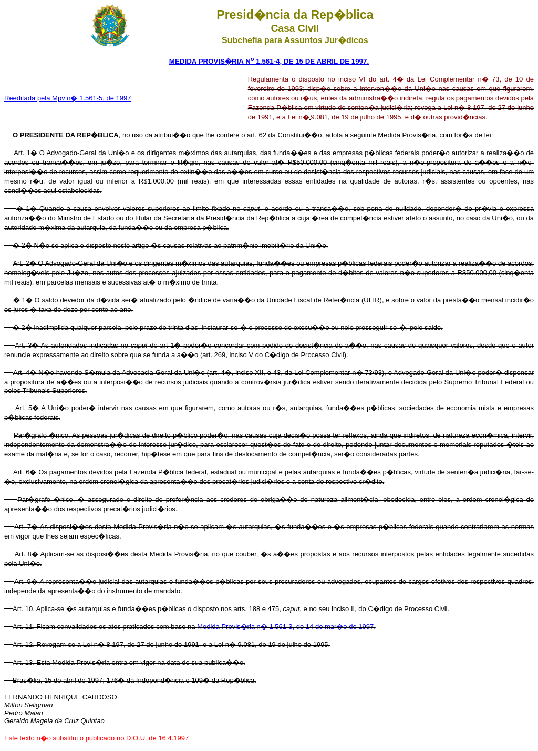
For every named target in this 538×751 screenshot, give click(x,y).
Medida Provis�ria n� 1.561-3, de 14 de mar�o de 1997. (286, 627)
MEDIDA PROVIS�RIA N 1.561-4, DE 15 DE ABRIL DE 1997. (269, 61)
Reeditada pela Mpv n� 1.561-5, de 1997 (67, 98)
